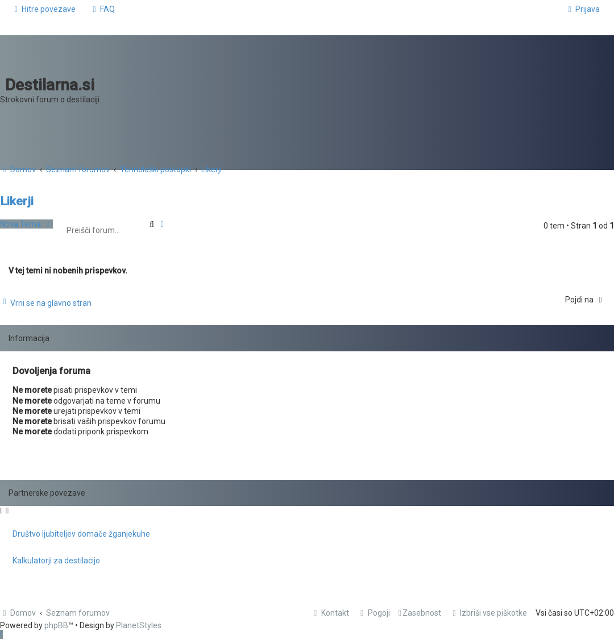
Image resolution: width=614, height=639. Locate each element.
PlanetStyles (138, 625)
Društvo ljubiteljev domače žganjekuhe (81, 533)
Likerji (17, 201)
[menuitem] (102, 9)
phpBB (56, 625)
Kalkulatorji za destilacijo (56, 560)
